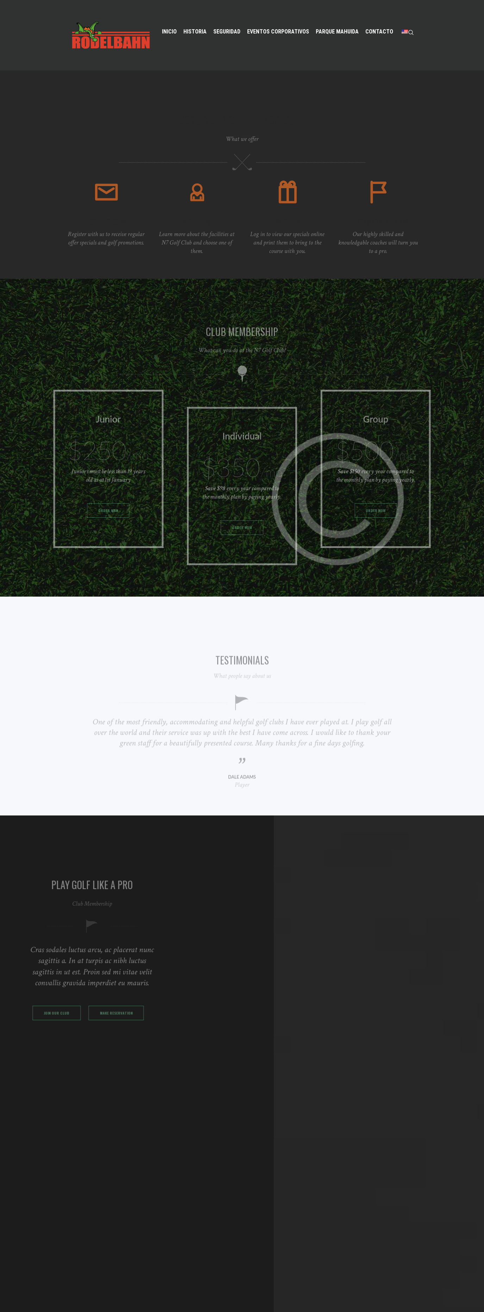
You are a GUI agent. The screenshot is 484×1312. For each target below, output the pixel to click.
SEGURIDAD (177, 1187)
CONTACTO (177, 1218)
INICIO (170, 1166)
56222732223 (264, 1215)
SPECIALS (287, 237)
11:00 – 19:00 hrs (106, 237)
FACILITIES (196, 237)
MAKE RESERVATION (66, 1044)
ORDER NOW (98, 516)
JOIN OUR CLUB (66, 1019)
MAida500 (240, 1296)
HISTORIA (175, 1176)
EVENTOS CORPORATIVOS (195, 1197)
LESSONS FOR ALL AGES (378, 237)
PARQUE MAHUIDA (186, 1208)
